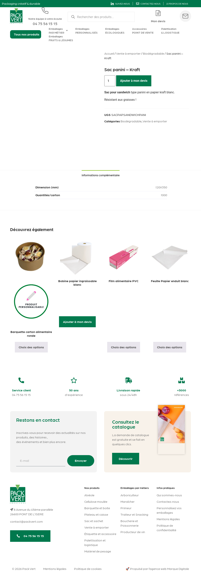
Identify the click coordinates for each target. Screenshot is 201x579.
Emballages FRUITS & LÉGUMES (61, 38)
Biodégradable (153, 53)
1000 (164, 195)
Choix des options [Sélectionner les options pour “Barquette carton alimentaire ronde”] (31, 347)
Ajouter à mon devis (133, 81)
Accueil (109, 53)
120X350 (161, 187)
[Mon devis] (158, 13)
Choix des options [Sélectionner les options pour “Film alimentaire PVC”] (123, 347)
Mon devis (158, 21)
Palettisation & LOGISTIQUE (170, 30)
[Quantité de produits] (109, 80)
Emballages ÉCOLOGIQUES (114, 30)
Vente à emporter (128, 53)
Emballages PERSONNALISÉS (86, 30)
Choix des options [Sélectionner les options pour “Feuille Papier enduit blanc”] (169, 347)
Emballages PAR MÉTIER (58, 30)
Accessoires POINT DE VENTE (143, 30)
